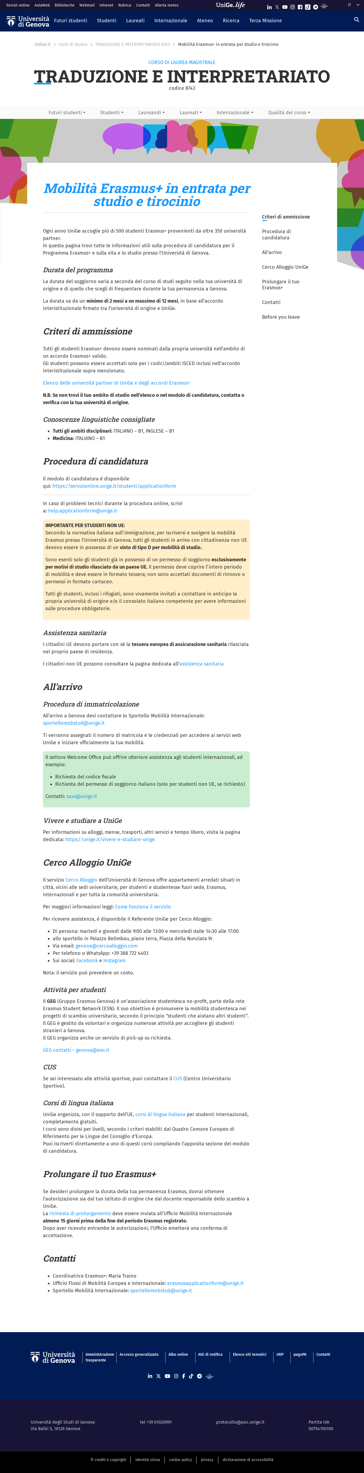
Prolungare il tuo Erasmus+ (281, 285)
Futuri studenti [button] (65, 113)
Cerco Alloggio (81, 880)
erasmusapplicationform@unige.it (205, 1283)
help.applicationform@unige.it (82, 511)
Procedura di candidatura (276, 235)
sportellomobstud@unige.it (74, 723)
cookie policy (180, 1460)
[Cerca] (356, 20)
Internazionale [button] (233, 113)
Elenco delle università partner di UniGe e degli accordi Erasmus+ (116, 383)
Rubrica (124, 5)
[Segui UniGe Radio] (324, 5)
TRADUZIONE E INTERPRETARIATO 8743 (132, 44)
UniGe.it (43, 44)
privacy (207, 1460)
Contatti (143, 5)
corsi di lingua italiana (160, 1114)
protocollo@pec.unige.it (240, 1422)
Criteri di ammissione (286, 217)
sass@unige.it (81, 796)
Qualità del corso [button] (287, 113)
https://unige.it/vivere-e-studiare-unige (110, 839)
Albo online (178, 1354)
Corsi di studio (73, 44)
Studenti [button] (110, 113)
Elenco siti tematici (249, 1354)
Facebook (87, 961)
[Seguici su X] (277, 5)
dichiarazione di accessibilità (248, 1460)
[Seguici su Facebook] (300, 5)
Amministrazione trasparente (98, 1357)
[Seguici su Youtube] (285, 5)
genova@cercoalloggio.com (107, 946)
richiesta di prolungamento (80, 1214)
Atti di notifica (210, 1354)
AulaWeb (42, 5)
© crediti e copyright (108, 1460)
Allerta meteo (167, 5)
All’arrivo (272, 252)
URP (280, 1354)
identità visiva (147, 1460)
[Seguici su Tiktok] (308, 5)
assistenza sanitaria (201, 664)
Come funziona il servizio (143, 907)
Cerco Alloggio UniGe (285, 267)
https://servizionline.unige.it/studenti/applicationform (114, 486)
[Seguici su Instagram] (292, 5)
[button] (70, 21)
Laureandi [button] (149, 113)
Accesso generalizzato (139, 1354)
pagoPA (300, 1354)
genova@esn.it (92, 1050)
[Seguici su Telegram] (316, 5)
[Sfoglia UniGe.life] (232, 5)
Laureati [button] (189, 113)
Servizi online (18, 5)
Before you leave (281, 317)
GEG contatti (57, 1050)
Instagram (114, 961)
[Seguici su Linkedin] (269, 5)
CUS (177, 1079)
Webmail (87, 5)
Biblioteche (64, 5)
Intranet (106, 5)
